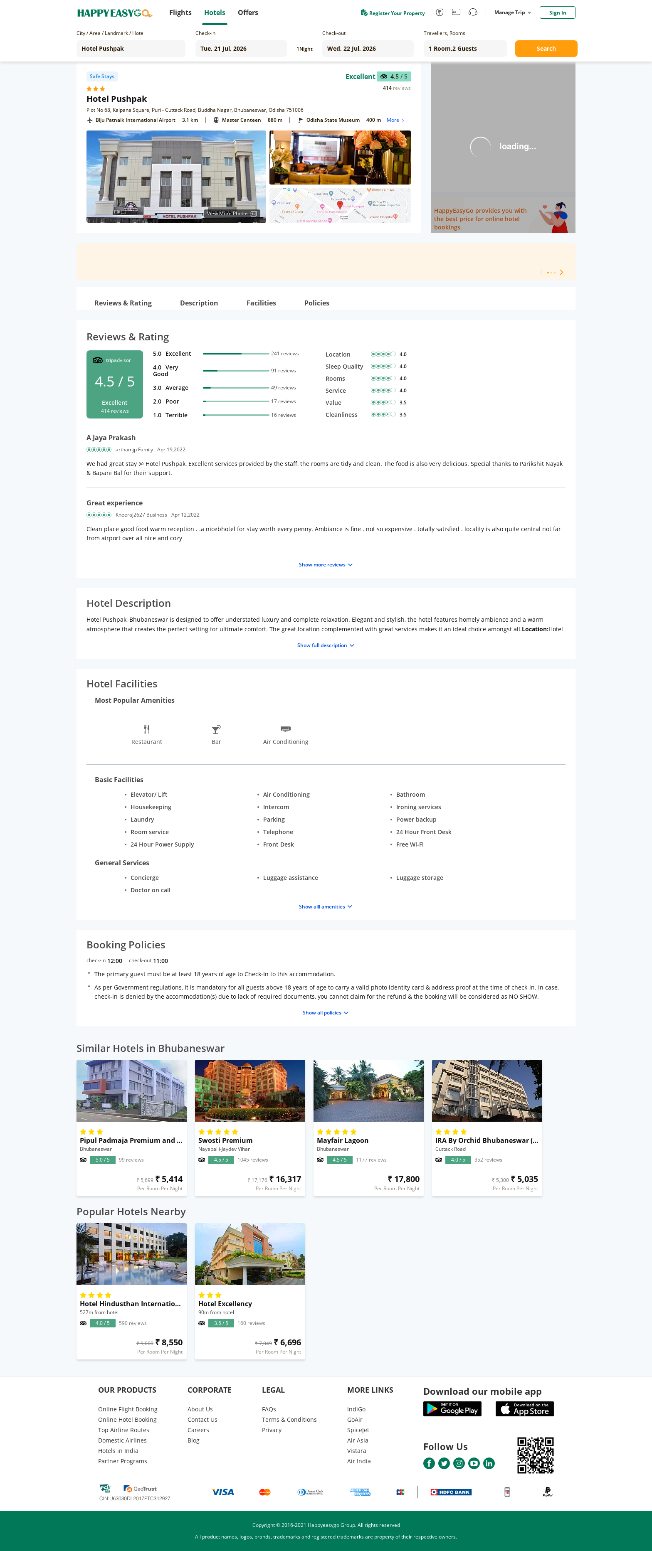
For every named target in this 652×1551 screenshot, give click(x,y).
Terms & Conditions (289, 1419)
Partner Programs (122, 1461)
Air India (359, 1461)
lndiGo (356, 1409)
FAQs (269, 1409)
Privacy (272, 1430)
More (396, 119)
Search (546, 48)
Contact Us (202, 1419)
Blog (194, 1440)
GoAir (355, 1419)
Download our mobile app (482, 1391)
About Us (200, 1409)
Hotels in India (118, 1451)
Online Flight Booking (128, 1409)
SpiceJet (358, 1430)
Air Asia (357, 1440)
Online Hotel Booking (127, 1419)
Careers (198, 1430)
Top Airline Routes (123, 1430)
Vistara (356, 1451)
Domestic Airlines (122, 1440)
